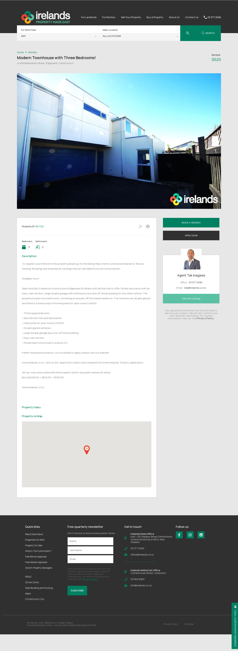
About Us (174, 17)
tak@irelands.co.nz (195, 304)
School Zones (32, 598)
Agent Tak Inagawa (191, 292)
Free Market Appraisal (36, 578)
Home (20, 52)
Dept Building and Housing (39, 604)
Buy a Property (155, 17)
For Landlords (89, 17)
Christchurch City (34, 615)
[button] (86, 466)
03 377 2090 (214, 17)
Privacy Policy (205, 335)
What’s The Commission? (38, 567)
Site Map (189, 640)
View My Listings (191, 315)
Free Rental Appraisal (36, 573)
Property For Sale (33, 562)
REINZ (28, 593)
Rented (32, 52)
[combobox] (57, 37)
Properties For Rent (35, 556)
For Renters (108, 17)
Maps (28, 610)
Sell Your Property (131, 17)
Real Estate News (34, 550)
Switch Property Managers (38, 584)
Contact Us (191, 17)
